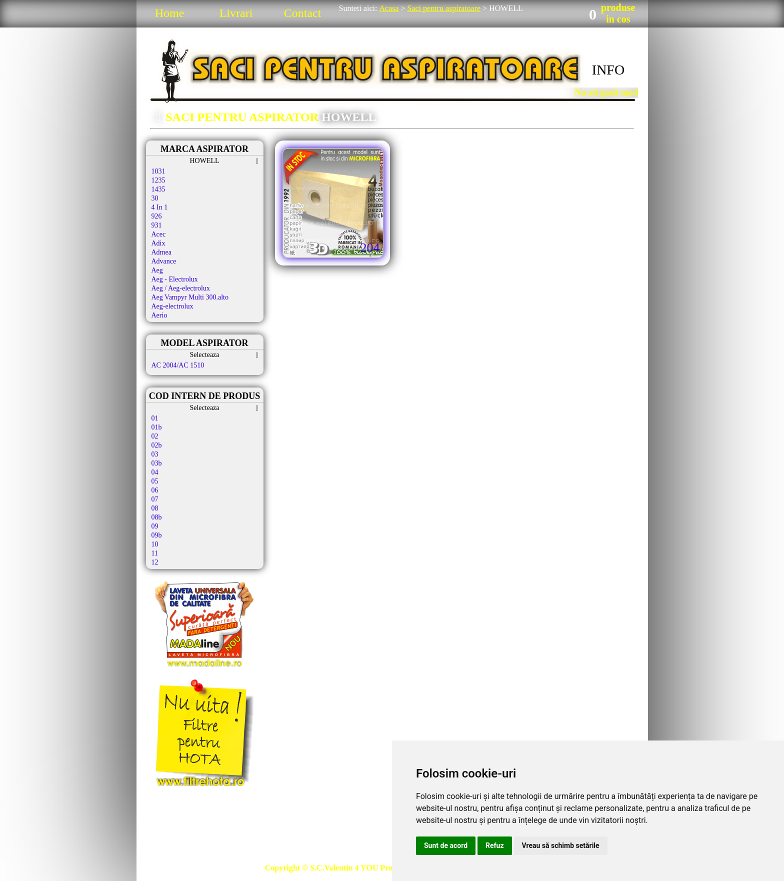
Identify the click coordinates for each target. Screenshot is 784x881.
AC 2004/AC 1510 (178, 365)
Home (169, 13)
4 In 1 (160, 207)
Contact (303, 13)
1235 (159, 180)
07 (155, 499)
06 (155, 490)
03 (155, 454)
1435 (159, 189)
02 (155, 436)
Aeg (157, 270)
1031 (159, 171)
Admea (162, 252)
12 (155, 562)
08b (157, 517)
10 (155, 544)
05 (155, 481)
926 (157, 216)
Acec (159, 234)
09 (155, 526)
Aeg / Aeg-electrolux (181, 288)
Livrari (236, 13)
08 (155, 508)
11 (155, 553)
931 (157, 225)
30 (155, 198)
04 (155, 472)
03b (157, 463)
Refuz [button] (495, 846)
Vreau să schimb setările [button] (561, 846)
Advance (164, 261)
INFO (608, 70)
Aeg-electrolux (173, 306)
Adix (159, 243)
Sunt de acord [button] (446, 846)
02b (157, 445)
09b (157, 535)
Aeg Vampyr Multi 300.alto (190, 297)
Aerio (160, 315)
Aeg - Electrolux (175, 279)
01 (155, 418)
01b (157, 427)
